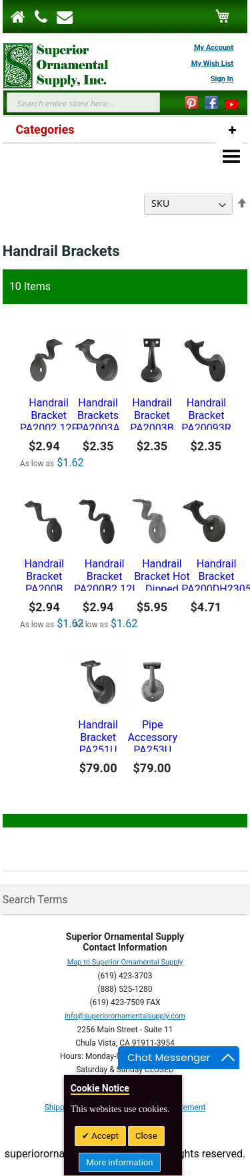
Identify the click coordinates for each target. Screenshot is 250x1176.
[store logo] (49, 66)
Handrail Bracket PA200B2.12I (104, 574)
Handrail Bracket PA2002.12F (48, 413)
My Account (213, 47)
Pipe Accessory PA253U (152, 735)
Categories (45, 129)
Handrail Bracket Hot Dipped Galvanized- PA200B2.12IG (162, 574)
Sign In (222, 78)
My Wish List (212, 63)
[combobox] (83, 102)
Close (146, 1136)
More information (119, 1162)
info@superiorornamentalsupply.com (125, 1016)
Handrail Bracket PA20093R (206, 413)
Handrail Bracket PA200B (44, 574)
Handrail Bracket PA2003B (151, 413)
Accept (104, 1136)
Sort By (123, 203)
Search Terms (35, 899)
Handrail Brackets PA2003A (98, 413)
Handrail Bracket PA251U (98, 735)
